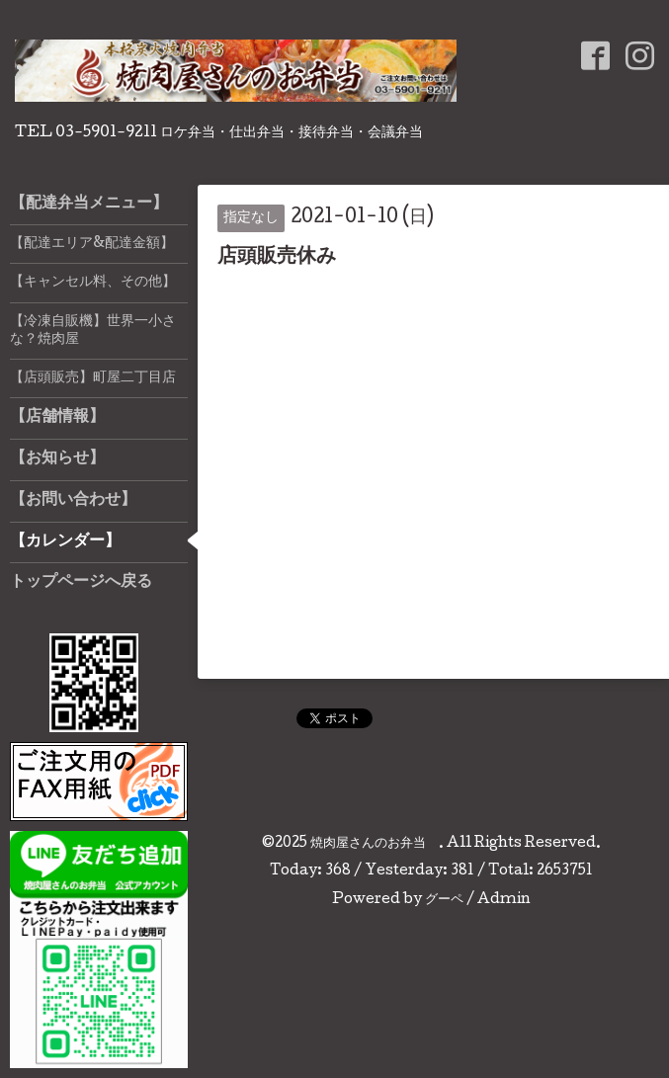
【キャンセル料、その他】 (93, 282)
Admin (504, 900)
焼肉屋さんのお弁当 (374, 844)
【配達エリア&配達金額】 (92, 244)
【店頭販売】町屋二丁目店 (93, 378)
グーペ (444, 900)
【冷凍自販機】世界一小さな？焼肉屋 (93, 331)
